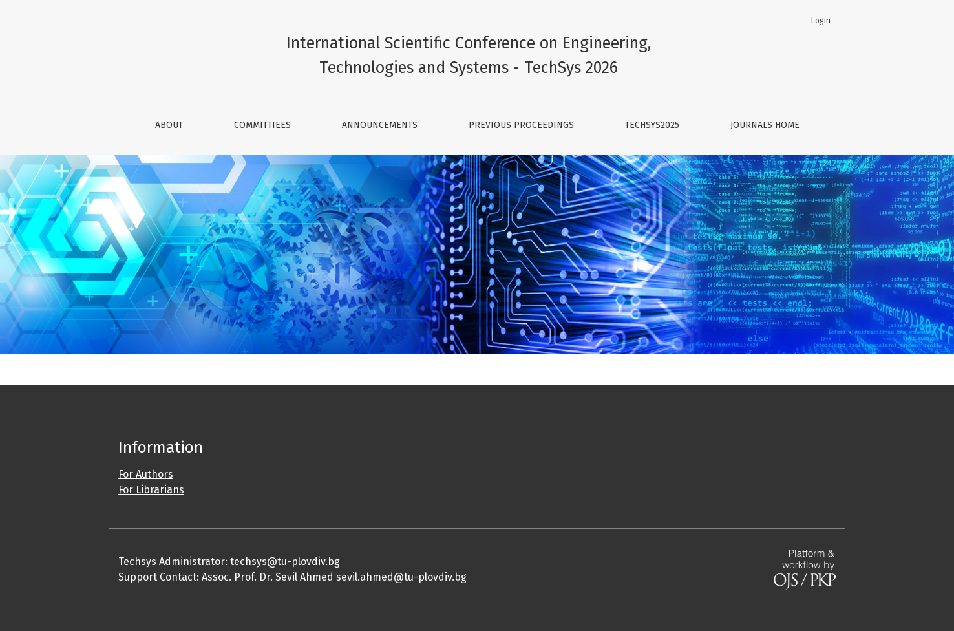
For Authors (145, 474)
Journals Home (765, 125)
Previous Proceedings (521, 125)
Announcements (380, 125)
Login (821, 20)
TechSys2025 (652, 125)
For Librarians (151, 490)
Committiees (262, 125)
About (169, 125)
